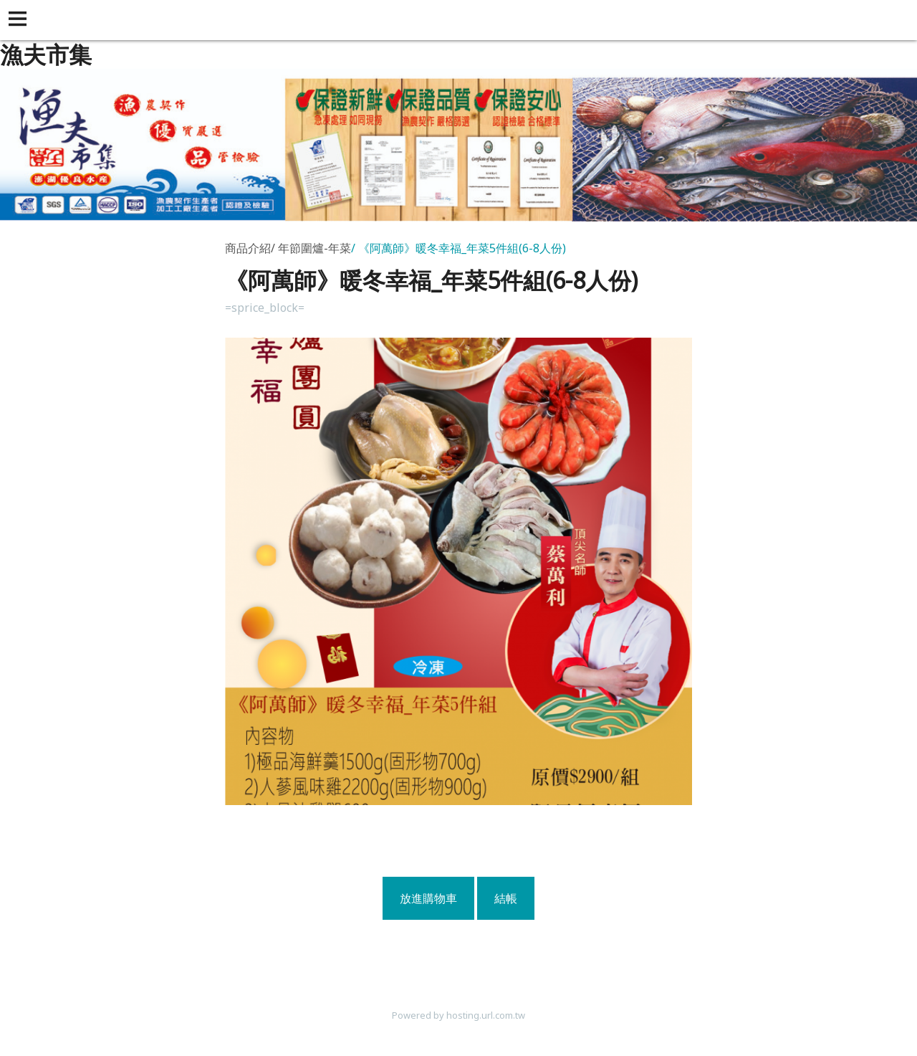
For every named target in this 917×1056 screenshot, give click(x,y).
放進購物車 (428, 898)
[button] (20, 20)
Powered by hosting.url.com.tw (458, 1015)
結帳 (505, 898)
